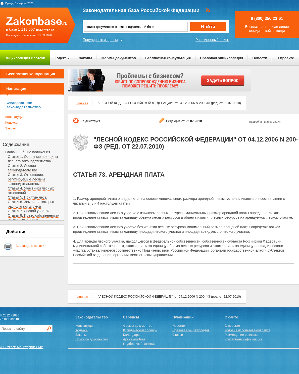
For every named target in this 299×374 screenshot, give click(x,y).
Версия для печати (30, 246)
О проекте (285, 58)
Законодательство (91, 317)
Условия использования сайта (247, 330)
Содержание (16, 144)
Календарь (131, 335)
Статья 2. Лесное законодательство (22, 168)
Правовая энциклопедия (221, 58)
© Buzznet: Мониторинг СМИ (21, 347)
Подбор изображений (139, 344)
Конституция (14, 117)
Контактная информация (243, 339)
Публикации (182, 317)
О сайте (231, 317)
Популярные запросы (100, 40)
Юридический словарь (140, 330)
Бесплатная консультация (168, 58)
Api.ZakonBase (134, 339)
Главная (82, 103)
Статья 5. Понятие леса (27, 197)
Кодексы (62, 58)
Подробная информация (265, 121)
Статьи (177, 335)
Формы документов (118, 58)
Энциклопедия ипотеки (25, 58)
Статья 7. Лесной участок (28, 211)
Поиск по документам (91, 339)
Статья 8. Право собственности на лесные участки (33, 217)
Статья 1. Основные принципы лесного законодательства (33, 159)
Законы (85, 58)
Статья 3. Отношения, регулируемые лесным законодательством (26, 179)
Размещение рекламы (241, 335)
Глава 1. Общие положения (27, 152)
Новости (260, 58)
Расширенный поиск (212, 40)
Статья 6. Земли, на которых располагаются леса (31, 204)
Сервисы (131, 317)
